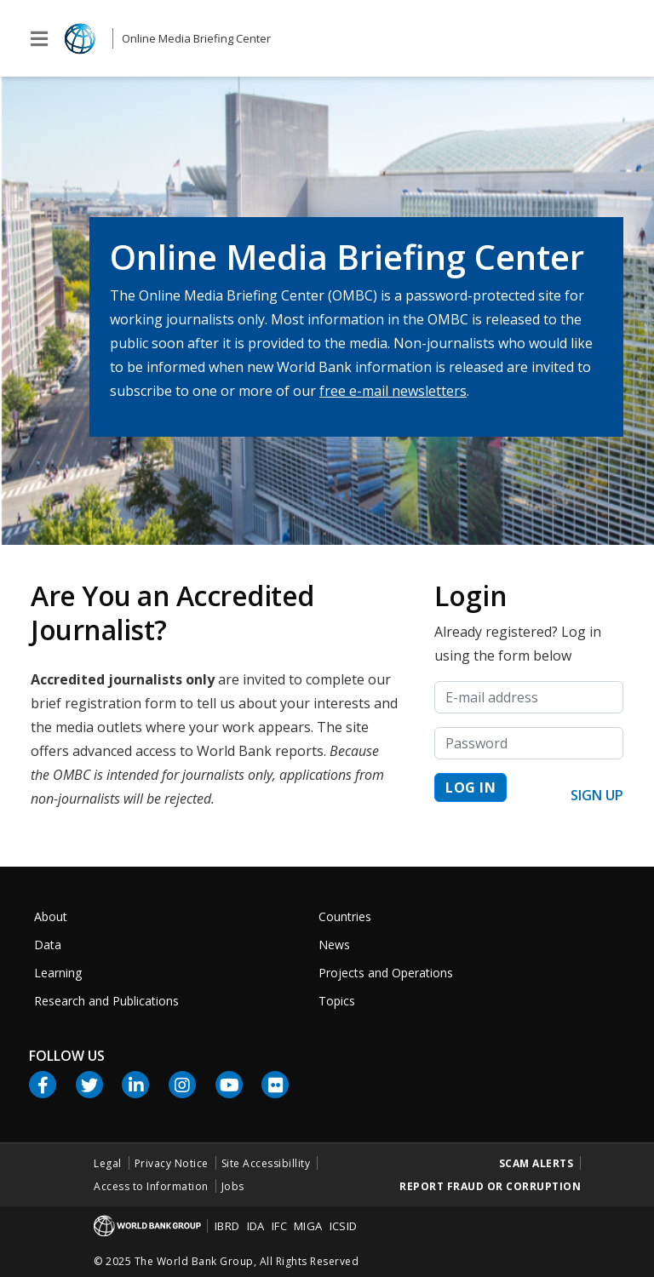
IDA (256, 1226)
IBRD (227, 1226)
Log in (470, 787)
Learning (58, 973)
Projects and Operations (385, 973)
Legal (108, 1163)
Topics (336, 1001)
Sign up (597, 795)
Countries (344, 916)
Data (47, 944)
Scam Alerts (536, 1163)
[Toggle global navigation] (39, 39)
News (334, 944)
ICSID (344, 1226)
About (50, 916)
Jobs (232, 1186)
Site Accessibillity (266, 1163)
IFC (279, 1226)
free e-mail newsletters (393, 390)
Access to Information (151, 1186)
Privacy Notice (172, 1163)
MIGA (308, 1226)
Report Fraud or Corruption (490, 1186)
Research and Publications (106, 1001)
